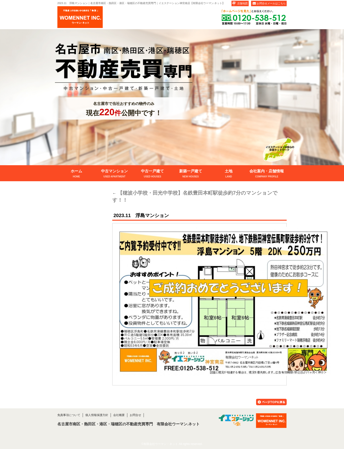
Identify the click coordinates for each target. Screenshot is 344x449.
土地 (228, 174)
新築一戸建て (190, 174)
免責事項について (68, 415)
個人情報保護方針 (96, 415)
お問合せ (135, 415)
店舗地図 (242, 3)
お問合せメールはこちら (271, 3)
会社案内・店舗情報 (267, 174)
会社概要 (119, 415)
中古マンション (114, 174)
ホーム (76, 174)
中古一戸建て (152, 174)
